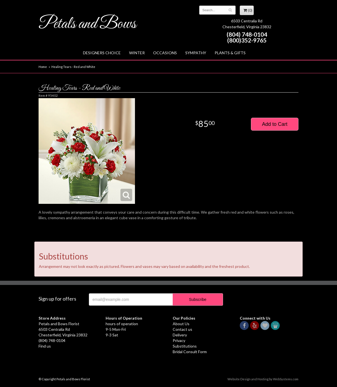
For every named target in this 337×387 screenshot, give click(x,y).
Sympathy (195, 52)
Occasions (165, 52)
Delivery (180, 334)
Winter (137, 52)
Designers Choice (102, 52)
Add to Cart (274, 124)
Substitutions (185, 346)
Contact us (182, 329)
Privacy (179, 340)
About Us (181, 323)
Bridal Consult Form (190, 351)
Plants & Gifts (230, 52)
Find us (45, 346)
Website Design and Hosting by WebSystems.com (262, 379)
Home (43, 67)
